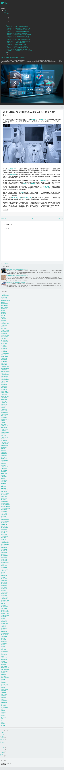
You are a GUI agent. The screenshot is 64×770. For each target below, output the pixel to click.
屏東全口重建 (4, 473)
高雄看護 (3, 572)
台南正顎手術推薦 (5, 366)
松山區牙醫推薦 (4, 460)
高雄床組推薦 (4, 523)
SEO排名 (3, 723)
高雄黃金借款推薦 (5, 611)
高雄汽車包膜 (4, 526)
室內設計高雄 (4, 468)
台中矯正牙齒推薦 (5, 332)
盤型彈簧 (3, 699)
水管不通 (3, 315)
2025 (5, 12)
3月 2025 (2, 749)
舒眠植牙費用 (4, 663)
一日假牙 (3, 294)
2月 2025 (2, 751)
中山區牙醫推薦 (4, 304)
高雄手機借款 (4, 498)
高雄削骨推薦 (43, 119)
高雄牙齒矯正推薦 (5, 503)
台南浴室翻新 (4, 401)
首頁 (32, 219)
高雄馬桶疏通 (4, 595)
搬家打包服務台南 (5, 667)
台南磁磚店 (3, 430)
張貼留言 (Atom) (7, 263)
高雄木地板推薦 (4, 501)
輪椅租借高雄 (4, 700)
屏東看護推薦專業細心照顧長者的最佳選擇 (16, 42)
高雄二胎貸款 (4, 491)
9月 (7, 15)
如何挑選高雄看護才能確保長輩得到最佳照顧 (16, 44)
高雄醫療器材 (4, 643)
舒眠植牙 (3, 661)
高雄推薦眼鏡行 (4, 598)
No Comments (13, 213)
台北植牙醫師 (4, 351)
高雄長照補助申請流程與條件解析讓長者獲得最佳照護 (18, 49)
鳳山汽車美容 (4, 694)
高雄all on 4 (3, 648)
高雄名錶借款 (4, 514)
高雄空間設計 (4, 549)
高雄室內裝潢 (4, 560)
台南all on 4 (3, 435)
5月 (7, 21)
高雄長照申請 (4, 551)
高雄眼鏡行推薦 (4, 602)
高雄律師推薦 (4, 565)
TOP (62, 768)
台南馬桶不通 (4, 402)
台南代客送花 (4, 363)
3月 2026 (2, 734)
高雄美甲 (3, 574)
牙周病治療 (3, 318)
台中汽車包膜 (4, 327)
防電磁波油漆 (4, 452)
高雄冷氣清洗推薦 (5, 521)
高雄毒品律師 (4, 567)
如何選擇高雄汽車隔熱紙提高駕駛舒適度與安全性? (17, 269)
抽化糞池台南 (4, 457)
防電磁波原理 (4, 453)
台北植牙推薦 (4, 350)
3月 (7, 23)
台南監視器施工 (4, 427)
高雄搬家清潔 (4, 616)
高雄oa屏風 (3, 649)
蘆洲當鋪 (3, 714)
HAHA (4, 2)
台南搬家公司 (4, 422)
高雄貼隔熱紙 (4, 608)
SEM (2, 718)
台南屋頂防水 (4, 394)
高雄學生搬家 (4, 630)
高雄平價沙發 (4, 509)
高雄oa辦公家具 (4, 651)
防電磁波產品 (4, 455)
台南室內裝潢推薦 (5, 392)
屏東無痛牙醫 (4, 476)
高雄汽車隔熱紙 (4, 527)
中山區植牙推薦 (4, 307)
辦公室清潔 (3, 705)
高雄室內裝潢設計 (5, 562)
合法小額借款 (4, 440)
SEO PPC (3, 722)
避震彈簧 (3, 710)
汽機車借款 (3, 450)
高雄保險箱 (3, 554)
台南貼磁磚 (3, 415)
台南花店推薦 (4, 384)
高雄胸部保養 (4, 588)
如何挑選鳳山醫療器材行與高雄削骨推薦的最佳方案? (18, 31)
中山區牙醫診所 (4, 305)
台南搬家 (25, 183)
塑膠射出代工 (4, 664)
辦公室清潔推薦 (4, 707)
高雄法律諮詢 (4, 547)
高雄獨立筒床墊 (4, 635)
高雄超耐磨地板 (4, 610)
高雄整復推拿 (4, 631)
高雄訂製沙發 (4, 579)
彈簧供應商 (3, 697)
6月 (7, 20)
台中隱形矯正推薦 (5, 335)
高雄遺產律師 (4, 636)
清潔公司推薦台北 (5, 658)
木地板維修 (3, 313)
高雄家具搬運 (4, 585)
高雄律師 (3, 564)
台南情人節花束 (4, 411)
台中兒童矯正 (4, 328)
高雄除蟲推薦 (4, 593)
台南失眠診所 (4, 364)
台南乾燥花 (3, 406)
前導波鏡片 (3, 465)
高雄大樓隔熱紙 (4, 495)
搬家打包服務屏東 (5, 669)
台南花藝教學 (4, 386)
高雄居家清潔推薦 (5, 542)
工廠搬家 (3, 302)
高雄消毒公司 (4, 587)
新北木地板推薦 (4, 671)
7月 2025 (2, 744)
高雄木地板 (3, 499)
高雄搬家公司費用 (5, 615)
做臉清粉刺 (3, 653)
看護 (2, 485)
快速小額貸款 (4, 447)
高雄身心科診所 (4, 541)
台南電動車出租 (4, 425)
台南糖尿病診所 (27, 198)
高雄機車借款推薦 (5, 633)
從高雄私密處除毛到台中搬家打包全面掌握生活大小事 (17, 275)
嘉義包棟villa (4, 679)
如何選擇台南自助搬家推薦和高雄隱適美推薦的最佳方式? (19, 34)
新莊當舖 (3, 672)
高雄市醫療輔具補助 (5, 508)
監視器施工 (3, 691)
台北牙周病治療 (4, 341)
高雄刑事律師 (4, 513)
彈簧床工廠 (3, 695)
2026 (5, 10)
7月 (7, 18)
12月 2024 (2, 754)
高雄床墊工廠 (4, 524)
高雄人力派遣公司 (5, 493)
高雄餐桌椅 (3, 639)
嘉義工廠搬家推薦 (5, 677)
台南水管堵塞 (4, 361)
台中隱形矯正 (4, 333)
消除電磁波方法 (4, 490)
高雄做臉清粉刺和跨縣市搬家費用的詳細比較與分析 (18, 36)
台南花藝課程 (4, 387)
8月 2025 (2, 742)
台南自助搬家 (4, 373)
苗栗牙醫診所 (4, 488)
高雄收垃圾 (3, 516)
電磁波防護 (3, 674)
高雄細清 (3, 603)
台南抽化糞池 (4, 378)
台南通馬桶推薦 (4, 414)
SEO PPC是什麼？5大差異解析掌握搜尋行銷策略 (13, 57)
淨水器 (2, 656)
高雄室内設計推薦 (16, 198)
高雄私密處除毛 (4, 536)
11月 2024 (2, 756)
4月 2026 (2, 732)
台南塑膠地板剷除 (5, 419)
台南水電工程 (4, 358)
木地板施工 (3, 310)
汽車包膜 (3, 448)
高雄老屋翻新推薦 (5, 519)
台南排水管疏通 (4, 412)
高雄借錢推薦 (4, 582)
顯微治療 (3, 715)
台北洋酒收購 (4, 343)
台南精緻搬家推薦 (5, 432)
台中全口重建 (46, 186)
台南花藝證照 (4, 389)
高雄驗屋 (3, 644)
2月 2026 (2, 736)
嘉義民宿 (3, 681)
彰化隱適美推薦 (4, 689)
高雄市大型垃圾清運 (5, 504)
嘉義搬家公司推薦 (5, 686)
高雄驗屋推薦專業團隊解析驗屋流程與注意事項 (17, 46)
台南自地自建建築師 (5, 371)
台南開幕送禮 (4, 417)
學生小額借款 (4, 702)
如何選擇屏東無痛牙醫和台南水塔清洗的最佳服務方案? (18, 28)
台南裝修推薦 (4, 424)
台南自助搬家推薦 (5, 374)
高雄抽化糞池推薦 (5, 544)
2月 (7, 25)
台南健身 (3, 407)
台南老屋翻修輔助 (5, 368)
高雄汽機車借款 (4, 531)
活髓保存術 (3, 483)
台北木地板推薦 (4, 340)
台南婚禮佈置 (4, 409)
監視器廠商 (3, 692)
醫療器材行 (6, 213)
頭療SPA (3, 709)
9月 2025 (2, 741)
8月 (7, 17)
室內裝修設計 (4, 470)
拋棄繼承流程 (4, 458)
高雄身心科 (3, 539)
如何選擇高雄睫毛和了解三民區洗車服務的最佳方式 (18, 38)
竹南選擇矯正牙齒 (5, 442)
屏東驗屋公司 (4, 480)
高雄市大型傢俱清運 (5, 506)
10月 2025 (2, 739)
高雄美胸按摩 (4, 575)
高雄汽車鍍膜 (4, 529)
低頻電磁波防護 (4, 443)
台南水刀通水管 (4, 356)
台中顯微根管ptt (4, 336)
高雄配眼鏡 (3, 590)
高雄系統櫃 (3, 537)
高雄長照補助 (4, 552)
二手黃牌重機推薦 (5, 295)
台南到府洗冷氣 (4, 376)
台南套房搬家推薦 (5, 396)
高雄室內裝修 (4, 559)
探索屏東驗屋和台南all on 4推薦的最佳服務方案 (17, 26)
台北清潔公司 (4, 346)
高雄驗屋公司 (4, 646)
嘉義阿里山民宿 (4, 684)
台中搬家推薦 (42, 180)
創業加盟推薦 (4, 659)
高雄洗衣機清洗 (4, 569)
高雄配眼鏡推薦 (4, 592)
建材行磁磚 (3, 481)
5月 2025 (2, 747)
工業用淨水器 (4, 299)
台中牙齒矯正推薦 (5, 323)
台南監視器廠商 (4, 429)
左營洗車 (3, 439)
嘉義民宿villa (4, 682)
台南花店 (3, 383)
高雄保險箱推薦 (4, 555)
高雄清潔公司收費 (5, 600)
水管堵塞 (3, 317)
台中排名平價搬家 (5, 330)
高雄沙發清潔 (4, 534)
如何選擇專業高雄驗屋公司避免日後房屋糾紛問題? (17, 47)
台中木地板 (3, 320)
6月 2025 (2, 746)
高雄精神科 (3, 626)
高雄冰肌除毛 (4, 511)
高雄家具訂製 (4, 583)
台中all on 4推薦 (4, 338)
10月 (7, 13)
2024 (5, 54)
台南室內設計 (4, 391)
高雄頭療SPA (4, 638)
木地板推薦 (3, 312)
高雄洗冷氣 (3, 570)
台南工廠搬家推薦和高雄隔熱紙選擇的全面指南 (17, 33)
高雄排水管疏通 (4, 597)
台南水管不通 (4, 360)
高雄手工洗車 (4, 496)
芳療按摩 (3, 462)
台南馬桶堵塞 (4, 404)
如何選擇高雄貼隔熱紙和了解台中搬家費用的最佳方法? (18, 39)
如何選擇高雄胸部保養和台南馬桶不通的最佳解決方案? (18, 41)
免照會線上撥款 (4, 445)
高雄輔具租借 (4, 628)
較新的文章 (3, 219)
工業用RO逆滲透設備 (5, 300)
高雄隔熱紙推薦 (4, 623)
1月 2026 (2, 737)
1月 (6, 52)
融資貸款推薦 (4, 704)
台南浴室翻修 (4, 399)
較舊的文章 (60, 219)
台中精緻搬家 (46, 188)
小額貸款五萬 (4, 297)
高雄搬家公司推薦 (5, 613)
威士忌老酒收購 (4, 467)
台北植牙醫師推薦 (5, 353)
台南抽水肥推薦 (4, 381)
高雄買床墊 (3, 605)
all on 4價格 (3, 717)
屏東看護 (3, 475)
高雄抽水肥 (3, 546)
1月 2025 (2, 752)
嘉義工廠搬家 (4, 676)
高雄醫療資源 (4, 641)
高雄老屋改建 (4, 518)
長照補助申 (3, 463)
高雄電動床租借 (4, 625)
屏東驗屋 (3, 478)
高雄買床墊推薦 (4, 607)
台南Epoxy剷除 (4, 437)
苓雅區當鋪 (3, 486)
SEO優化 (3, 725)
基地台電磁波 (4, 654)
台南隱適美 (3, 434)
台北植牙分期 (4, 348)
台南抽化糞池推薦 (5, 379)
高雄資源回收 (4, 621)
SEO (2, 720)
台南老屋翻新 (4, 369)
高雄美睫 (22, 192)
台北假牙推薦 (4, 345)
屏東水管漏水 (4, 471)
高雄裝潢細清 (4, 620)
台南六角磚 (3, 355)
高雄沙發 (3, 532)
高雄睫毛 (3, 618)
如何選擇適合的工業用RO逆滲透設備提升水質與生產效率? (19, 50)
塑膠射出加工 (4, 666)
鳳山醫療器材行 (35, 119)
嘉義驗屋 (3, 687)
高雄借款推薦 (4, 580)
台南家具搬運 (4, 397)
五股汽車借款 (4, 308)
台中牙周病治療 (4, 322)
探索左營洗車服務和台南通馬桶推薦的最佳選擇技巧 (18, 30)
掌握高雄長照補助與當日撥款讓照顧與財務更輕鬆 (17, 282)
